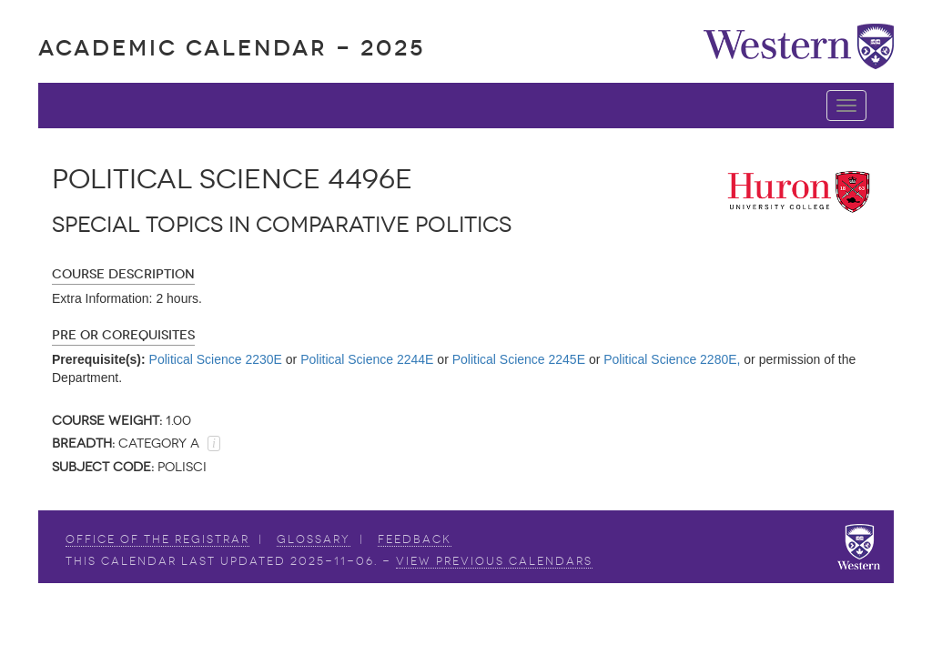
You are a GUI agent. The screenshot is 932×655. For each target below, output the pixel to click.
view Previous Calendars (494, 561)
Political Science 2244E (366, 359)
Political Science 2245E (518, 359)
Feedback (414, 539)
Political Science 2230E (215, 359)
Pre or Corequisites (123, 335)
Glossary (313, 539)
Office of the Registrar (157, 539)
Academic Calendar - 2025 (231, 48)
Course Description (123, 274)
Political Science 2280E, (671, 359)
